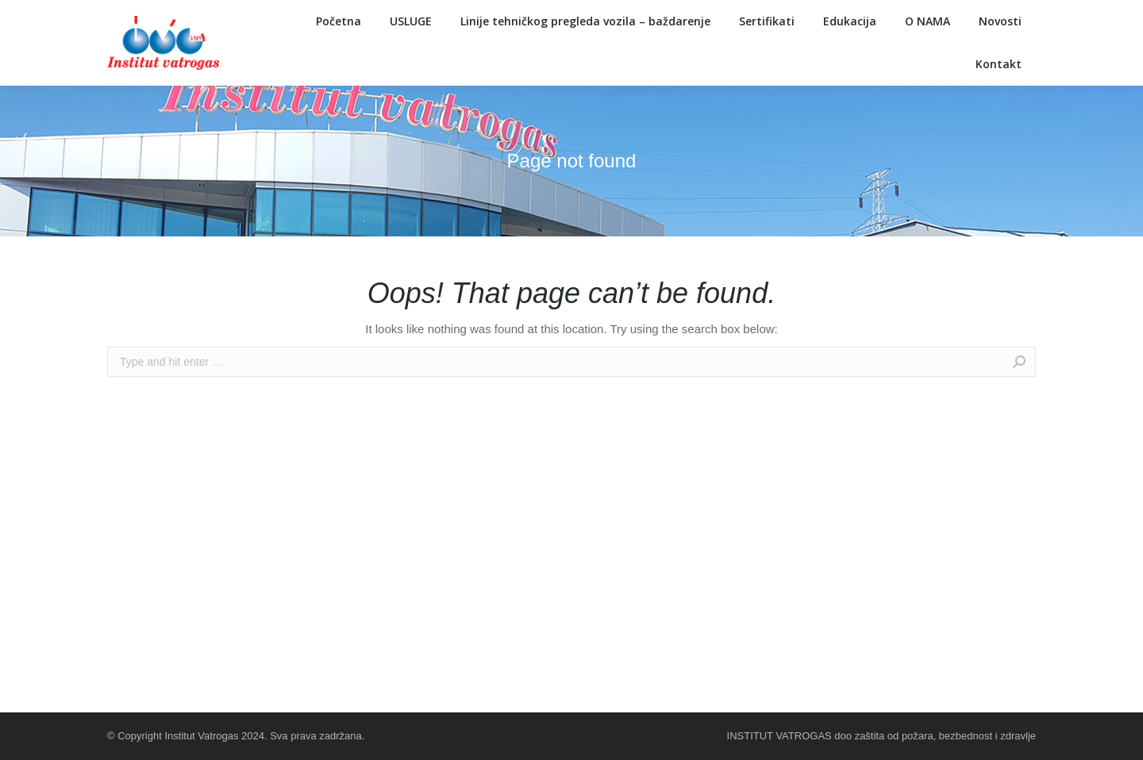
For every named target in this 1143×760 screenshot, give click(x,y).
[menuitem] (338, 21)
